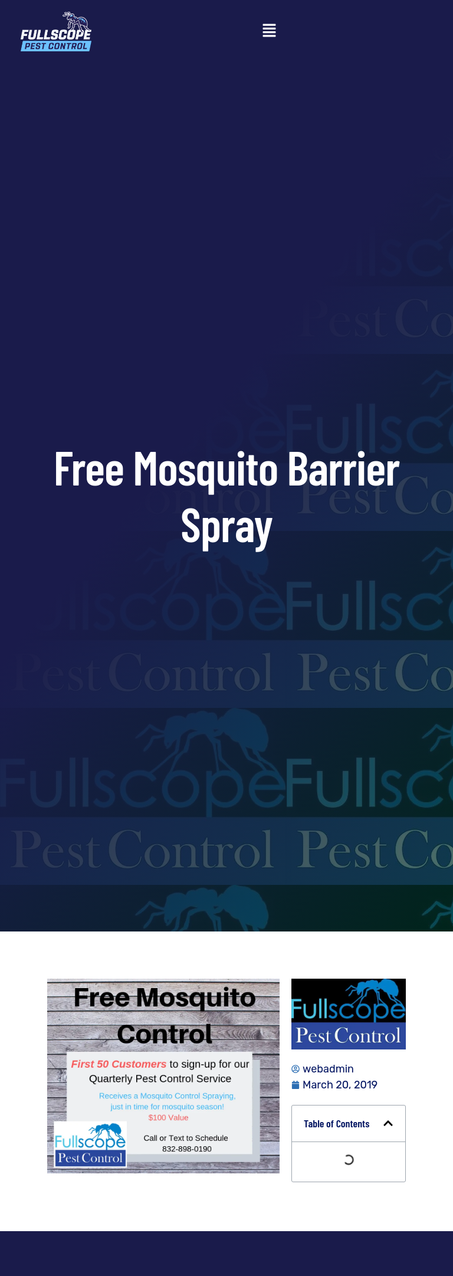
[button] (269, 31)
